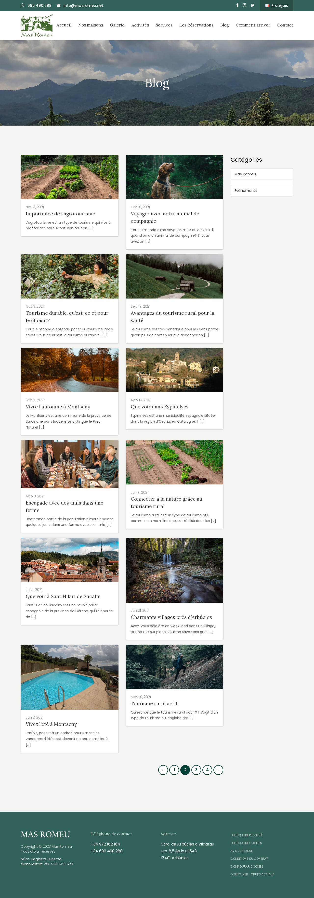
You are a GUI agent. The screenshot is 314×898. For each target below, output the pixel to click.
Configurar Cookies (247, 866)
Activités (140, 25)
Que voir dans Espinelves (160, 406)
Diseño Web (239, 874)
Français (276, 5)
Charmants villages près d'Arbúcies (171, 617)
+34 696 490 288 (107, 851)
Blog (224, 25)
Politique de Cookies (246, 843)
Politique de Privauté (246, 835)
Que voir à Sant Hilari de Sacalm (63, 596)
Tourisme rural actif (154, 703)
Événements (246, 190)
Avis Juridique (242, 851)
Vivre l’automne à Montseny (58, 406)
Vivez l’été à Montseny (51, 724)
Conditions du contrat (249, 859)
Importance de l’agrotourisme (60, 213)
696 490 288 (36, 5)
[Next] (218, 770)
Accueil (64, 25)
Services (164, 25)
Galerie (117, 25)
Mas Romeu (245, 174)
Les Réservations (196, 25)
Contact (285, 25)
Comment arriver (253, 25)
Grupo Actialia (262, 874)
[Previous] (163, 770)
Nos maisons (90, 25)
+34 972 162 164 (105, 844)
